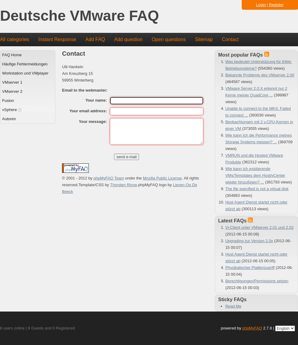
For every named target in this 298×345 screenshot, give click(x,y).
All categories (14, 39)
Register (276, 4)
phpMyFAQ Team (109, 178)
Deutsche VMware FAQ (79, 16)
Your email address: (88, 111)
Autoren (9, 119)
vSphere (11, 109)
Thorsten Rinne (123, 185)
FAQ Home (12, 55)
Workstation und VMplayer (25, 73)
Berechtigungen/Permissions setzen (256, 281)
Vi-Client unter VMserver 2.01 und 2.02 (259, 227)
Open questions (169, 39)
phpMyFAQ (252, 328)
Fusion (8, 100)
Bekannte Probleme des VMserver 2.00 (259, 75)
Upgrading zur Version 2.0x (249, 241)
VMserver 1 (12, 82)
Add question (128, 39)
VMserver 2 (12, 91)
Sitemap (204, 39)
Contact (230, 39)
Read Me (233, 306)
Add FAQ (95, 39)
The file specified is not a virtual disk (257, 188)
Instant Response (57, 39)
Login (261, 4)
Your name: (96, 100)
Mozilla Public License (162, 178)
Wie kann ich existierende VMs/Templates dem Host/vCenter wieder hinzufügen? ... (255, 175)
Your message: (93, 121)
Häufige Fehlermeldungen (25, 64)
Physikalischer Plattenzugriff (250, 267)
